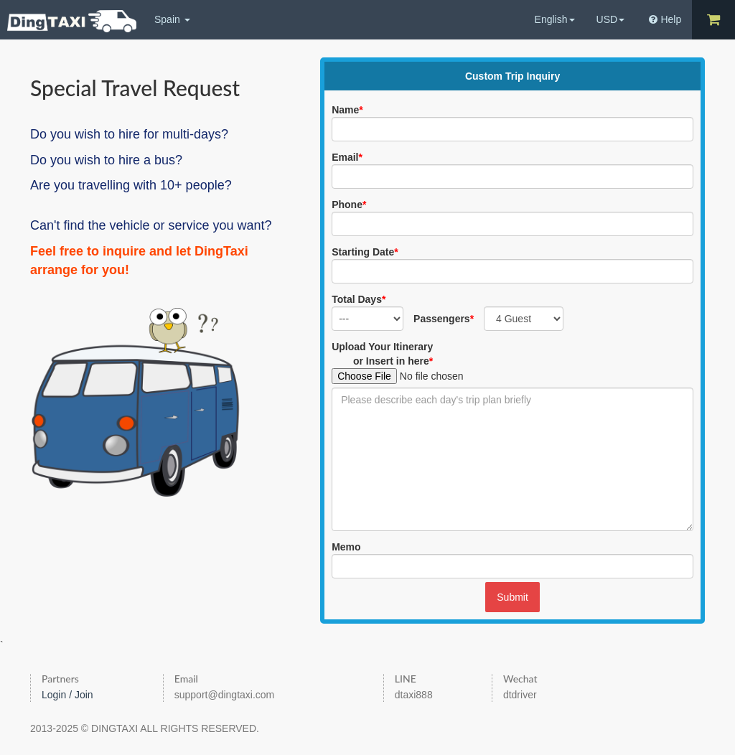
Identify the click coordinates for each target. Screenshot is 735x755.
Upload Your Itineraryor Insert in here (382, 354)
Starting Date (365, 252)
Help (665, 19)
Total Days (358, 299)
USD (610, 19)
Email (347, 157)
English (555, 19)
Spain (172, 19)
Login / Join (67, 694)
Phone (349, 204)
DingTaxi (71, 21)
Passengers (443, 318)
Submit (512, 597)
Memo (346, 547)
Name (347, 110)
